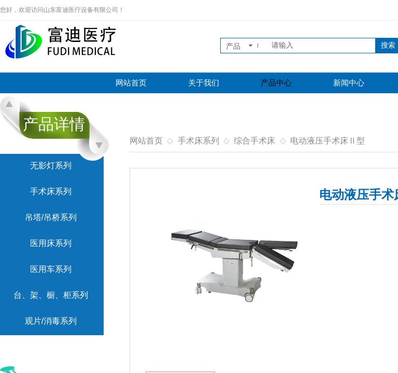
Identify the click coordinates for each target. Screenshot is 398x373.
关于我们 (203, 83)
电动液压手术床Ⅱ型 (327, 140)
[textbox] (321, 45)
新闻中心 (348, 83)
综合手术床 (254, 140)
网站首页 (131, 83)
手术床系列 (198, 140)
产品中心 (276, 83)
